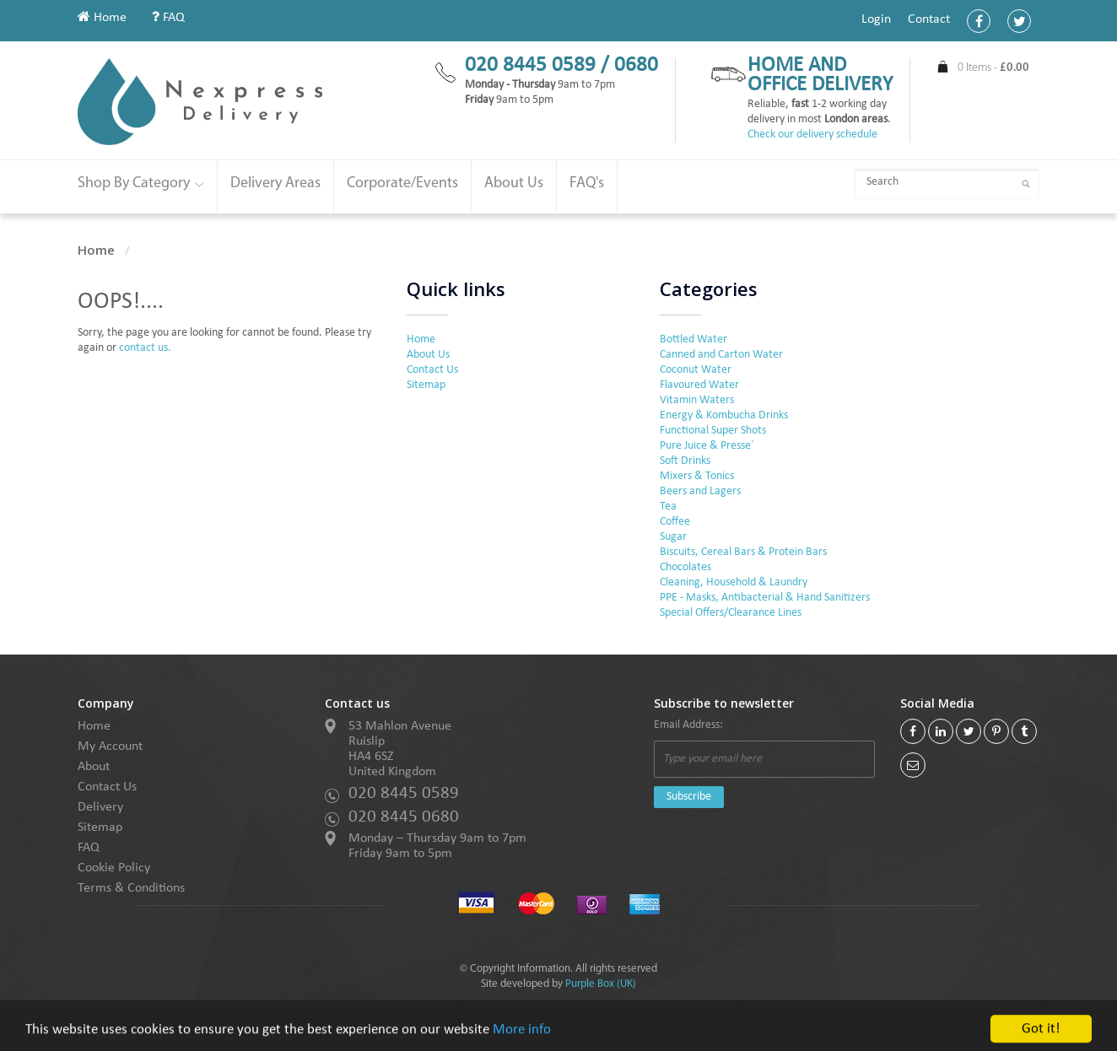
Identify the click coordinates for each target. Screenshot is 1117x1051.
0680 (636, 65)
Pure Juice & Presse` (707, 445)
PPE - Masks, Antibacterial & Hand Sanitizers (765, 597)
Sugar (673, 537)
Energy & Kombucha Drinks (724, 415)
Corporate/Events (402, 183)
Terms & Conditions (131, 888)
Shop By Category (141, 183)
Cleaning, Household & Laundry (733, 582)
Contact (929, 19)
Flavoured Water (699, 385)
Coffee (675, 521)
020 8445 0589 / (539, 65)
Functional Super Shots (713, 430)
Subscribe (688, 796)
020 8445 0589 (403, 793)
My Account (110, 746)
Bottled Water (693, 339)
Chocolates (685, 567)
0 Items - (993, 68)
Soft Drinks (685, 461)
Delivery (100, 807)
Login (876, 19)
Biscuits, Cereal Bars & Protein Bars (743, 552)
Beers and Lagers (700, 491)
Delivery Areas (275, 183)
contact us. (145, 348)
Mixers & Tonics (697, 476)
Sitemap (426, 385)
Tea (668, 506)
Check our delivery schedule (812, 134)
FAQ (168, 17)
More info (522, 1043)
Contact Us (432, 370)
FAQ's (586, 183)
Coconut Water (695, 370)
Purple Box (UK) (600, 983)
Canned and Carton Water (721, 354)
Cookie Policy (114, 868)
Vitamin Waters (697, 400)
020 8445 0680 (403, 817)
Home (102, 17)
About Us (513, 183)
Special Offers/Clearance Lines (730, 612)
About (94, 766)
